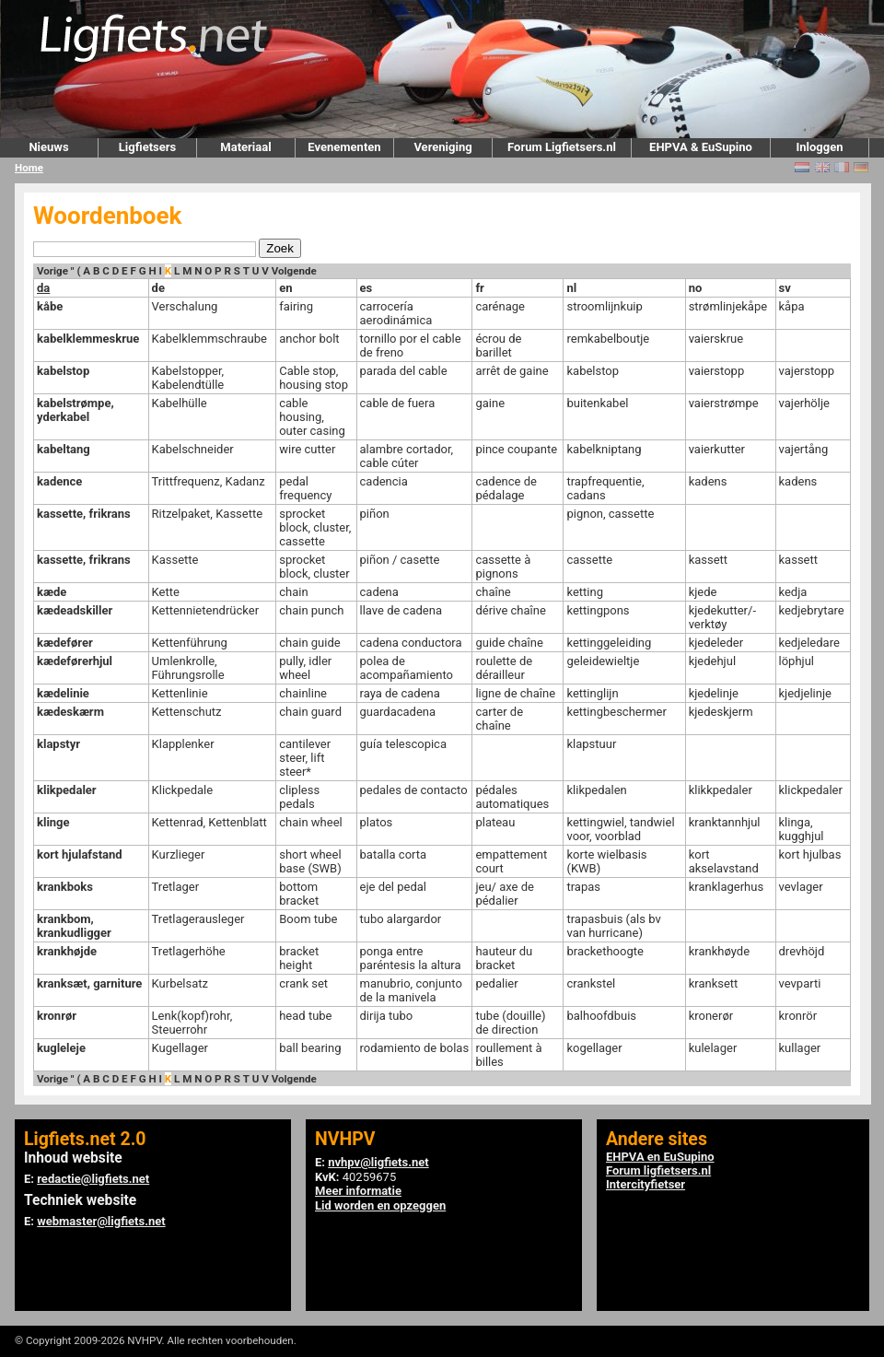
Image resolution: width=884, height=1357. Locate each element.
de (158, 288)
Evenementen (344, 147)
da (43, 288)
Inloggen (819, 147)
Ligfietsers (147, 147)
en (285, 288)
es (366, 288)
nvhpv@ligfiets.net (378, 1162)
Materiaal (245, 147)
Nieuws (48, 147)
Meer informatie (358, 1191)
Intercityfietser (645, 1184)
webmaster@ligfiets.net (101, 1221)
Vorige (52, 270)
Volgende (294, 270)
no (696, 288)
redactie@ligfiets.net (93, 1179)
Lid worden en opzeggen (380, 1205)
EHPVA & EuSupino (700, 147)
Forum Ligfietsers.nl (561, 147)
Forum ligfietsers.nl (658, 1170)
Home (29, 167)
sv (785, 288)
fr (479, 288)
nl (571, 288)
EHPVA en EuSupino (660, 1157)
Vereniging (442, 147)
